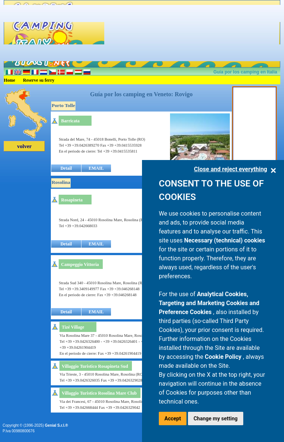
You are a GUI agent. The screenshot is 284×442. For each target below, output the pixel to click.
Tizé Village (73, 327)
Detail (66, 168)
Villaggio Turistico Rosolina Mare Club (99, 393)
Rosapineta (72, 200)
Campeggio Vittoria (80, 264)
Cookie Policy (224, 356)
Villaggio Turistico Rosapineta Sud (95, 366)
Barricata (70, 120)
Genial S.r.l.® (56, 425)
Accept (172, 418)
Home (9, 80)
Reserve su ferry (39, 80)
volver (24, 146)
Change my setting (216, 418)
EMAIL (96, 168)
